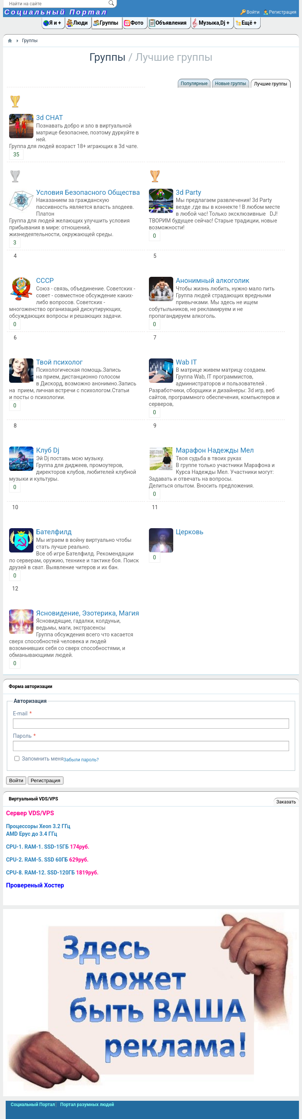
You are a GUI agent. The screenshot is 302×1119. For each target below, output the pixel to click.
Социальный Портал (56, 12)
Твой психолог (59, 362)
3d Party (188, 192)
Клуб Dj (47, 450)
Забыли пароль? (81, 759)
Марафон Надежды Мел (215, 450)
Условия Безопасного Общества (88, 192)
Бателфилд (54, 532)
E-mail (20, 713)
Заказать (286, 802)
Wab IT (186, 362)
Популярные (194, 83)
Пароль (22, 736)
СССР (45, 280)
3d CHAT (49, 118)
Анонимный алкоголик (213, 280)
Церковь (190, 532)
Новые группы (230, 83)
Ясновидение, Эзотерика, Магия (87, 613)
